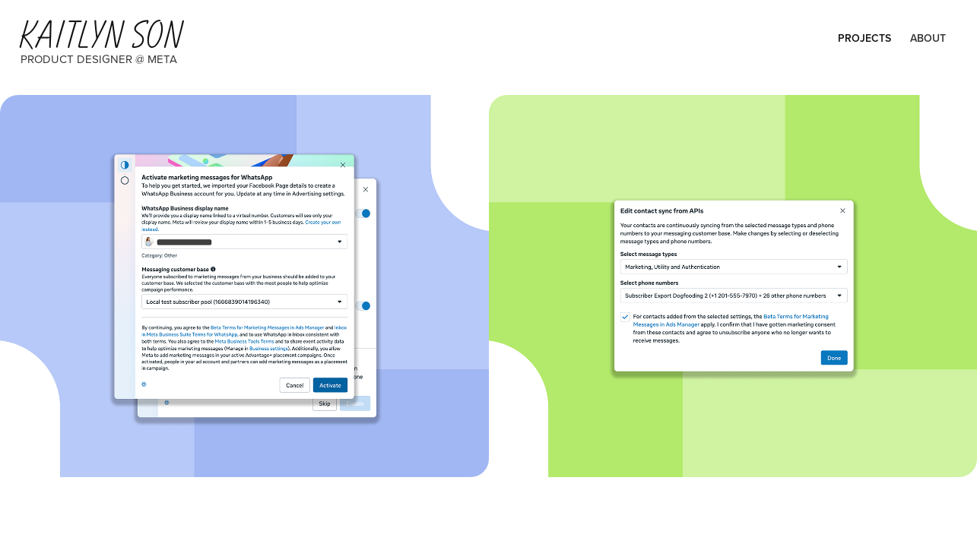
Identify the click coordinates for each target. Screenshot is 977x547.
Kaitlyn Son (99, 35)
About (928, 38)
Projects (864, 38)
